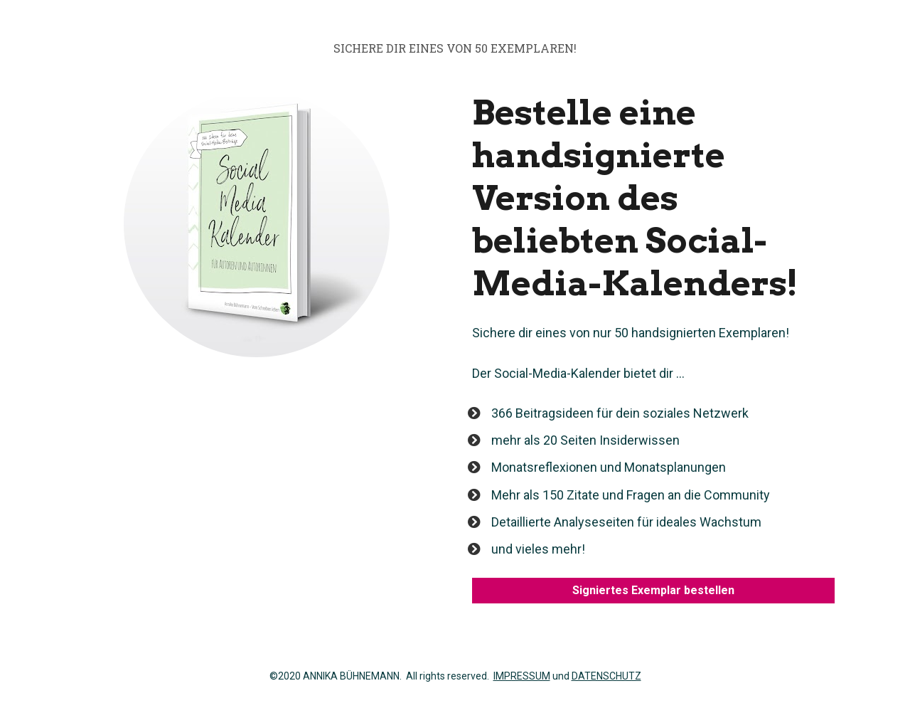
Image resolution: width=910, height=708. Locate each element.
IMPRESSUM (521, 676)
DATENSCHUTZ (606, 676)
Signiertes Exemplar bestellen (653, 590)
